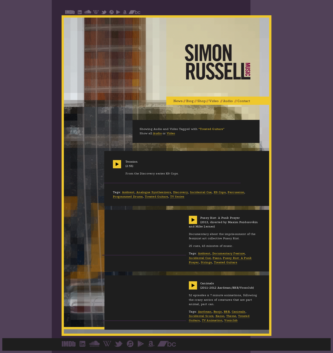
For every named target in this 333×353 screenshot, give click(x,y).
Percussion (236, 192)
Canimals (238, 311)
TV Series (177, 196)
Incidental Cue (201, 192)
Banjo (217, 311)
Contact (243, 101)
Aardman (205, 311)
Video (214, 101)
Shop (201, 101)
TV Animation (212, 320)
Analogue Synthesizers (153, 192)
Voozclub (230, 320)
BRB (227, 311)
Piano (217, 258)
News (178, 101)
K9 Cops (220, 192)
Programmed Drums (128, 196)
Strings (206, 262)
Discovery (180, 192)
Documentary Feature (228, 253)
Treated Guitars (156, 196)
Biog (190, 101)
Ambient (128, 192)
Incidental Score (201, 316)
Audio (228, 101)
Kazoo (220, 316)
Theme (231, 316)
